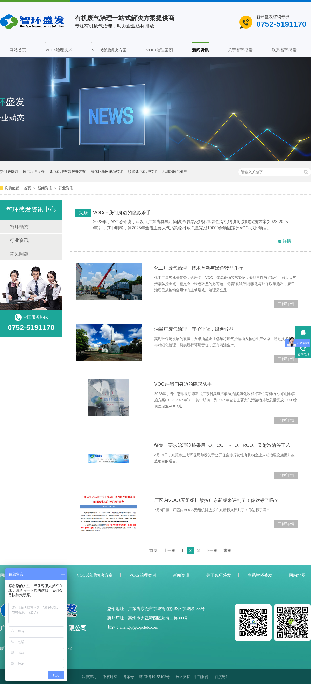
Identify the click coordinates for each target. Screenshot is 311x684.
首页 (28, 188)
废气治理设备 (34, 171)
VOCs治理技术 (58, 50)
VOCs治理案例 (159, 50)
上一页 (169, 550)
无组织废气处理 (174, 171)
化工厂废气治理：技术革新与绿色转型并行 (198, 268)
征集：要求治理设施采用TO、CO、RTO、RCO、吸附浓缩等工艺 (222, 445)
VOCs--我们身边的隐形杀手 (122, 212)
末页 (227, 550)
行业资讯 (66, 188)
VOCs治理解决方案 (109, 50)
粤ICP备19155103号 (154, 677)
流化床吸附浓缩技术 (107, 171)
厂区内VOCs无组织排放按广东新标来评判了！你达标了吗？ (216, 500)
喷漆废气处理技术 (142, 171)
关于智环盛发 (240, 50)
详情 (287, 241)
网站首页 (18, 50)
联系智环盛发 (284, 50)
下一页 (211, 550)
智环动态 (19, 227)
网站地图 (297, 575)
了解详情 (286, 304)
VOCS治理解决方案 (95, 575)
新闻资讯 (200, 50)
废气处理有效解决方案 (68, 171)
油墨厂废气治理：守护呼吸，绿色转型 (194, 329)
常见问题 (19, 254)
